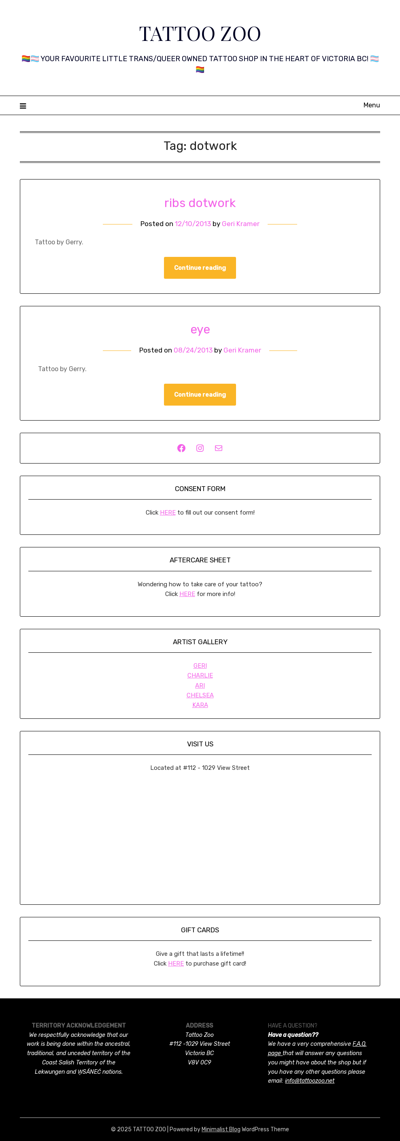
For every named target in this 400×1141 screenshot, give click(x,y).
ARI (200, 685)
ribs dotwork (200, 203)
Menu (372, 105)
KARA (200, 705)
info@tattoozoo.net (309, 1080)
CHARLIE (200, 675)
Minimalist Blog (221, 1129)
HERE (168, 512)
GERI (200, 665)
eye (200, 329)
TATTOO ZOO (200, 33)
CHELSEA (200, 695)
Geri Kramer (241, 224)
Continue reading (200, 267)
